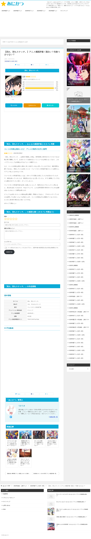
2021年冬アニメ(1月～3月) (76, 250)
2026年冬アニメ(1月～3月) (76, 354)
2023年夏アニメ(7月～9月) (76, 292)
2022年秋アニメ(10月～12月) (76, 281)
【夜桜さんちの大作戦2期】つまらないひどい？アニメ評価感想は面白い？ (72, 525)
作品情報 (14, 105)
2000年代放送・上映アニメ (76, 223)
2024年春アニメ (17, 10)
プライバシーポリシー (9, 497)
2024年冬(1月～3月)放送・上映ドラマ (79, 311)
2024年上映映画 (73, 308)
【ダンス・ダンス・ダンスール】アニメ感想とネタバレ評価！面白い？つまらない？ (25, 462)
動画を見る (32, 105)
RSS (4, 509)
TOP (6, 485)
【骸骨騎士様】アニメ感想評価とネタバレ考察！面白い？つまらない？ (25, 443)
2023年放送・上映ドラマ (75, 296)
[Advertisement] (45, 25)
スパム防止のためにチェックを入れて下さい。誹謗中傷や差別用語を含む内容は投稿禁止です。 (33, 247)
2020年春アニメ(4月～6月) (76, 242)
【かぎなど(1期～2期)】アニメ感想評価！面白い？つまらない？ (52, 443)
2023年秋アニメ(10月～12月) (76, 304)
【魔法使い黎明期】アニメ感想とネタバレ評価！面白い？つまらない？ (19, 473)
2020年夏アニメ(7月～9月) (76, 238)
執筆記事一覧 (54, 417)
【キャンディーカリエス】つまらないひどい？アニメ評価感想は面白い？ (71, 495)
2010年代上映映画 (74, 226)
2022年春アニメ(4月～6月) (11, 61)
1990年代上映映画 (74, 215)
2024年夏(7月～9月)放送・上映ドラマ (79, 319)
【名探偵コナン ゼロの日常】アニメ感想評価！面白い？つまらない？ (46, 473)
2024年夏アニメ (6, 10)
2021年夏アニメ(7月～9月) (76, 253)
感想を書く (50, 105)
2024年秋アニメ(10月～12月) (76, 335)
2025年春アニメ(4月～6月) (76, 346)
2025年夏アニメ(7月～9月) (76, 342)
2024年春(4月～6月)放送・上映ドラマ (79, 327)
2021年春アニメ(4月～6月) (76, 257)
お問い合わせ (6, 505)
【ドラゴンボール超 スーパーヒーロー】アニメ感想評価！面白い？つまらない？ (11, 443)
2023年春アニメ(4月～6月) (76, 300)
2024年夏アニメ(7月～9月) (76, 323)
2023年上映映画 (73, 284)
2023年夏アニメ (53, 10)
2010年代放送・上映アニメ (76, 230)
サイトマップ (64, 10)
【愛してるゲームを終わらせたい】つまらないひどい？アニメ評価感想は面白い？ (72, 510)
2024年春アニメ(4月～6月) (76, 331)
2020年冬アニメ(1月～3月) (76, 234)
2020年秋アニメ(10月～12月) (76, 246)
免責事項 (5, 494)
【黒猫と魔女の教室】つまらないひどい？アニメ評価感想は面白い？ (71, 516)
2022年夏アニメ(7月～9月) (76, 273)
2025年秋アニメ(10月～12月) (76, 350)
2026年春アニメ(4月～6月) (76, 358)
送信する (9, 252)
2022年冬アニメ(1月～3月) (76, 269)
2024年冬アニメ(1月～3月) (76, 315)
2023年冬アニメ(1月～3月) (76, 288)
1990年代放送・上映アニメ (76, 219)
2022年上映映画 (73, 265)
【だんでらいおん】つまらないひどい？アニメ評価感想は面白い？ (71, 501)
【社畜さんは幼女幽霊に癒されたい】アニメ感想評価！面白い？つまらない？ (11, 461)
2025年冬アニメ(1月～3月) (76, 339)
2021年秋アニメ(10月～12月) (76, 261)
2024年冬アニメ (29, 10)
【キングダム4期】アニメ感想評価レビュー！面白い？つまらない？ (38, 443)
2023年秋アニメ (41, 10)
